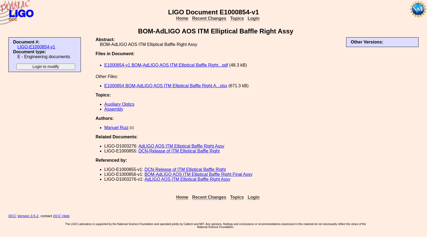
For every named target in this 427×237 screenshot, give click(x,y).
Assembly (113, 109)
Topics (237, 18)
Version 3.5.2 (28, 216)
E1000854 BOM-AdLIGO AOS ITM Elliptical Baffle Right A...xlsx (165, 85)
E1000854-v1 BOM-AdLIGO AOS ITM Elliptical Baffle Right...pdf (166, 65)
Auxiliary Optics (119, 104)
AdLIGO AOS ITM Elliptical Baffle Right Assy (181, 146)
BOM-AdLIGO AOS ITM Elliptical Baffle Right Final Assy (198, 174)
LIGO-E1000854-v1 (36, 47)
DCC (12, 216)
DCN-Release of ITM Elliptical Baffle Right (178, 151)
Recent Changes (209, 18)
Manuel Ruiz (116, 127)
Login (254, 18)
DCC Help (61, 216)
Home (182, 18)
